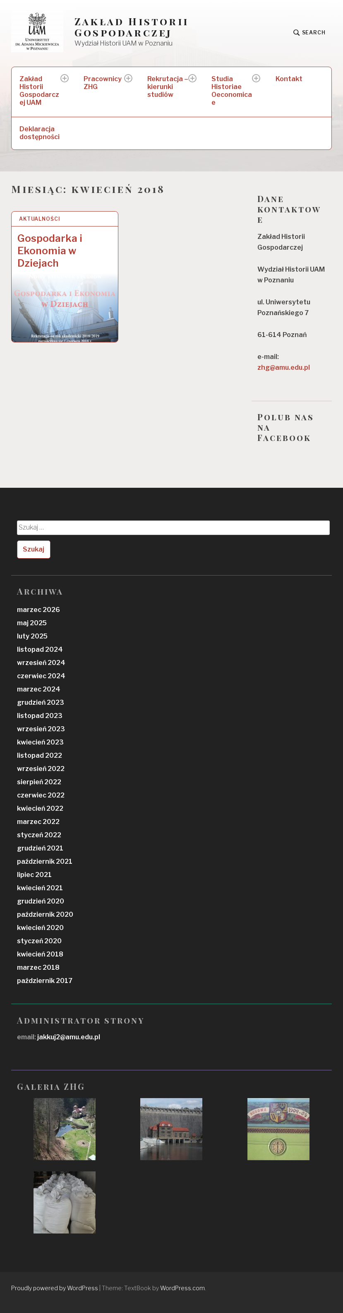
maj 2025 (32, 623)
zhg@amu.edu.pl (283, 367)
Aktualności (39, 219)
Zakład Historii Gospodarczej (131, 27)
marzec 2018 (38, 967)
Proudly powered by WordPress (54, 1287)
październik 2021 (44, 861)
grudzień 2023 (40, 702)
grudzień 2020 (40, 901)
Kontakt (289, 79)
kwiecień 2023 (40, 742)
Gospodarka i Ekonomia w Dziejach (49, 250)
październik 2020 (45, 914)
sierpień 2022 (39, 782)
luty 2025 (32, 636)
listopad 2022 (39, 755)
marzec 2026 (38, 610)
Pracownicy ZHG (103, 83)
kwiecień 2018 (40, 954)
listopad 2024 (40, 649)
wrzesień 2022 (41, 769)
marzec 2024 (38, 689)
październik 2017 (44, 981)
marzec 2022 (38, 822)
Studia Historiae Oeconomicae (231, 90)
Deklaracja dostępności (39, 133)
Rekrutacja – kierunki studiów (167, 87)
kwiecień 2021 (40, 888)
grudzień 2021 (40, 848)
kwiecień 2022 (40, 808)
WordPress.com (182, 1287)
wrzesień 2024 (41, 663)
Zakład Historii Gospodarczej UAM (39, 90)
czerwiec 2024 (41, 676)
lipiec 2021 (34, 875)
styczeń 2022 (39, 835)
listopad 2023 (39, 716)
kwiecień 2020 (40, 928)
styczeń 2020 (39, 941)
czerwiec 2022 (41, 795)
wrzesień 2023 (41, 729)
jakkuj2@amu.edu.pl (68, 1037)
